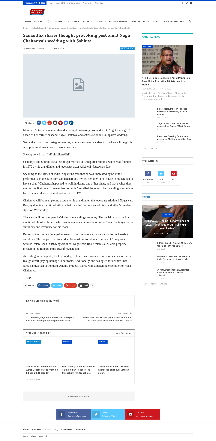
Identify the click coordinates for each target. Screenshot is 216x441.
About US (60, 3)
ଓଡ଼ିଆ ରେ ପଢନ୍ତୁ (74, 3)
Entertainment (118, 21)
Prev (30, 379)
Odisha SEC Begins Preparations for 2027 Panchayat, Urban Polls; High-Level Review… (167, 224)
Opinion (135, 21)
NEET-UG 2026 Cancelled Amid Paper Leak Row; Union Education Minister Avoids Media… (166, 81)
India (146, 21)
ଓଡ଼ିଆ (48, 21)
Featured (67, 342)
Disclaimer (99, 3)
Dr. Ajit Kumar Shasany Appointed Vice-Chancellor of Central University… (173, 272)
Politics (60, 21)
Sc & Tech (73, 21)
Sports (101, 21)
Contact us (88, 3)
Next (38, 379)
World (156, 21)
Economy (88, 21)
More (167, 21)
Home (51, 3)
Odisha (38, 21)
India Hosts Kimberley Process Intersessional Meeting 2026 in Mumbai (172, 111)
